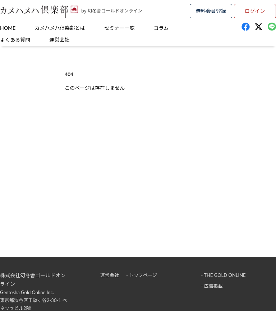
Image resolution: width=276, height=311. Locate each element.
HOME (7, 28)
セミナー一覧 (119, 28)
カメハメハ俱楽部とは (60, 28)
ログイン (255, 11)
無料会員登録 (211, 11)
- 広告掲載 (212, 286)
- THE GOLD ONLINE (223, 275)
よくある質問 (15, 40)
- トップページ (141, 275)
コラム (161, 28)
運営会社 (60, 40)
